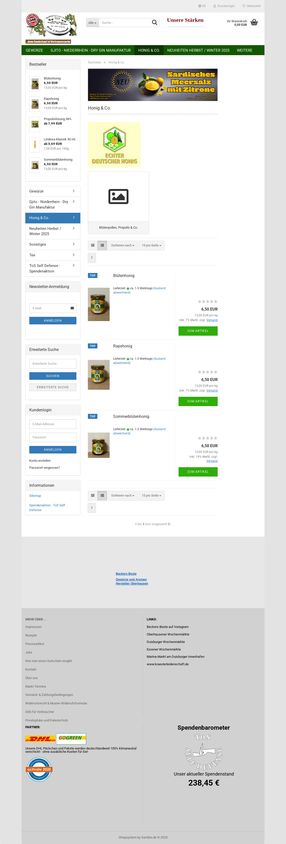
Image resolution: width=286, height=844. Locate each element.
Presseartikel (34, 644)
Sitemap (35, 496)
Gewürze (34, 50)
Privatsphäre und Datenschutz (46, 720)
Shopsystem (127, 837)
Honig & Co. (149, 50)
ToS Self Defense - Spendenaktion (44, 268)
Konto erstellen (40, 460)
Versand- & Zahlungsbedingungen (49, 695)
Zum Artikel (198, 331)
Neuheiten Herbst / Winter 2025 (198, 50)
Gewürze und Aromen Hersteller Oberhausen (132, 581)
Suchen (53, 376)
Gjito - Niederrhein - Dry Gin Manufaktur (91, 50)
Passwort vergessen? (44, 468)
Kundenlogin (224, 6)
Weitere (244, 50)
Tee (32, 255)
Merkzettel (251, 6)
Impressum (33, 627)
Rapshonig (122, 346)
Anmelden (53, 320)
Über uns (31, 678)
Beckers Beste (126, 574)
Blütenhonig (123, 275)
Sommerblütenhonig (131, 416)
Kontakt (30, 669)
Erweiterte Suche (53, 387)
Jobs (28, 652)
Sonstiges (37, 244)
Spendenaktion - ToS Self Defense (47, 507)
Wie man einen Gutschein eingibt (48, 661)
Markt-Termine (35, 686)
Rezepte (31, 635)
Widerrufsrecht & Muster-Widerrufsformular (56, 703)
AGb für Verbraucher (39, 712)
